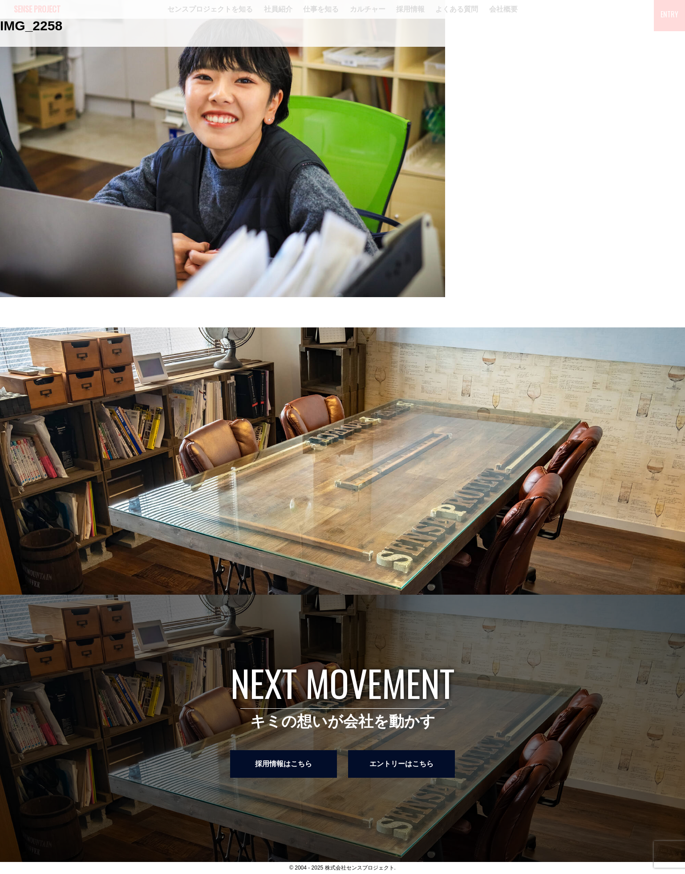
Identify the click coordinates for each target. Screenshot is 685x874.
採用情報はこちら (283, 764)
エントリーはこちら (401, 764)
